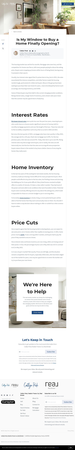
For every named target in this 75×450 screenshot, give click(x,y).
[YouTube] (7, 395)
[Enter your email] (33, 352)
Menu (56, 4)
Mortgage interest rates (18, 121)
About (37, 4)
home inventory (25, 198)
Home (22, 398)
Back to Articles (17, 31)
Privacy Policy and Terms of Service (57, 417)
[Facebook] (1, 395)
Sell (31, 4)
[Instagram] (10, 395)
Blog (33, 401)
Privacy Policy (71, 430)
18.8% (22, 235)
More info (57, 447)
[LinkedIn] (4, 395)
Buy (26, 4)
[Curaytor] (8, 403)
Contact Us (36, 404)
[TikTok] (12, 395)
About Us (35, 398)
